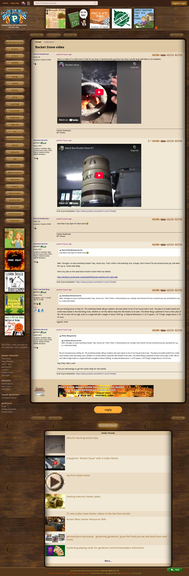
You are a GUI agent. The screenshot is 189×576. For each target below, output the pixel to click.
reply (108, 409)
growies (15, 49)
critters (15, 56)
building (15, 63)
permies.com (14, 200)
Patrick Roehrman (41, 54)
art (15, 131)
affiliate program (72, 573)
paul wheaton (126, 573)
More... (108, 561)
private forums (15, 214)
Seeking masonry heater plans (83, 496)
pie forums (14, 207)
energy (15, 77)
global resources (15, 173)
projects (14, 186)
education (14, 152)
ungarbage (14, 104)
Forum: (38, 42)
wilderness (14, 118)
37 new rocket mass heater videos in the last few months (98, 513)
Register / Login (179, 3)
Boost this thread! (108, 425)
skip (14, 159)
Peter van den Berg (41, 289)
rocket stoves (49, 42)
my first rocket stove (78, 475)
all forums (14, 221)
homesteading (15, 70)
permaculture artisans (14, 138)
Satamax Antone (40, 140)
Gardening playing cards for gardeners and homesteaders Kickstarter (105, 547)
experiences (15, 166)
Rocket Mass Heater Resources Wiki (86, 519)
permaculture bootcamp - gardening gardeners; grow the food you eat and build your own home (117, 538)
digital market (15, 193)
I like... (36, 308)
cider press (14, 180)
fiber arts (15, 125)
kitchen (15, 90)
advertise (61, 573)
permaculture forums (15, 42)
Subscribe (15, 3)
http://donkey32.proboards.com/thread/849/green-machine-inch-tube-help (87, 277)
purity (14, 97)
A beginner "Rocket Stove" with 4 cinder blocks (92, 458)
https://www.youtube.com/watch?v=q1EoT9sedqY (96, 211)
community (14, 111)
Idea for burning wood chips (82, 438)
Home (5, 3)
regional (14, 145)
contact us (52, 573)
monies (15, 83)
